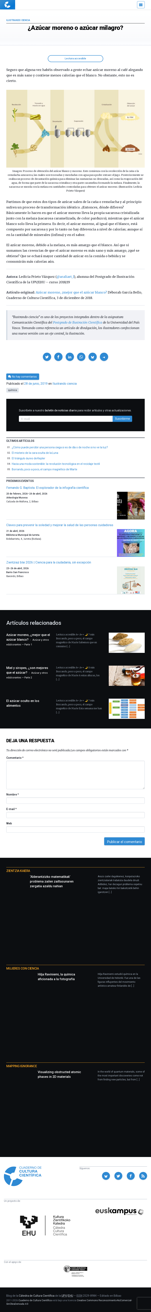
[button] (47, 357)
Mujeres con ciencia (22, 968)
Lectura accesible (75, 58)
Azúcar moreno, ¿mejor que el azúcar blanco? (71, 292)
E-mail (11, 809)
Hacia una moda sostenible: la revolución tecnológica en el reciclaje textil (56, 463)
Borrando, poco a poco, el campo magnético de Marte (44, 469)
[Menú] (141, 4)
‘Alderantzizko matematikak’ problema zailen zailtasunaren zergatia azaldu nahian (52, 881)
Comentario (14, 757)
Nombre (12, 794)
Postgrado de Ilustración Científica (77, 322)
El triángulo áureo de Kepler (28, 458)
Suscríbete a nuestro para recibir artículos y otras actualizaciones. (75, 410)
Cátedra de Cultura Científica (36, 1295)
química (12, 390)
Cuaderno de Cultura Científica (35, 1300)
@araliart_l (65, 277)
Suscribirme (122, 418)
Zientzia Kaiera (18, 871)
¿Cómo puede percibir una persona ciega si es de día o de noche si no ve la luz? (60, 447)
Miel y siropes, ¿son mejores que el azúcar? (27, 672)
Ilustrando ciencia (18, 20)
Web (9, 823)
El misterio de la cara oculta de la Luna (35, 452)
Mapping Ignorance (21, 1066)
